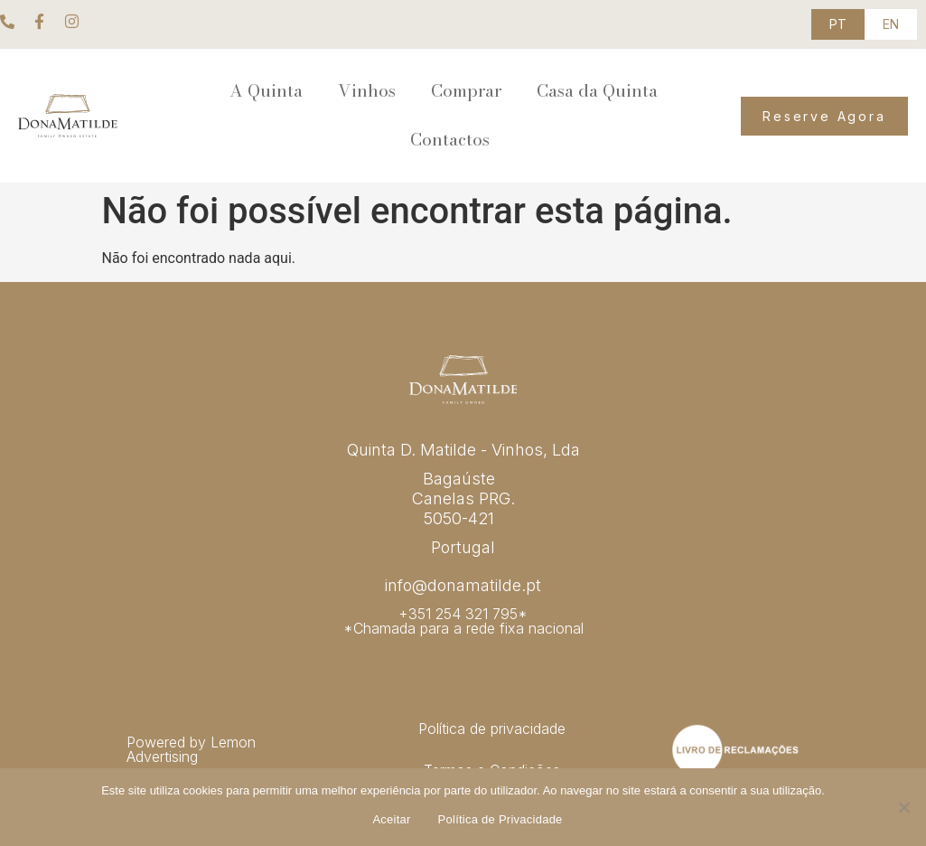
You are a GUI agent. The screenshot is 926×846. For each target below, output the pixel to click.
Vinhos (367, 91)
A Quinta (266, 91)
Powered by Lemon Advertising (191, 749)
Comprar (466, 91)
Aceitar (391, 819)
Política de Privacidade (500, 819)
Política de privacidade (492, 728)
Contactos (450, 140)
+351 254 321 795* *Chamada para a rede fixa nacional (463, 621)
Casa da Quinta (597, 91)
